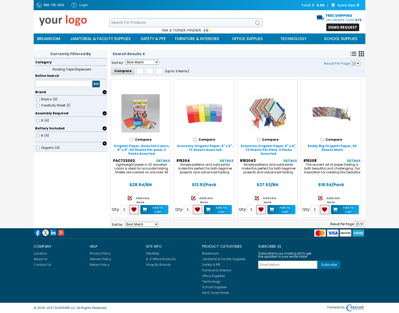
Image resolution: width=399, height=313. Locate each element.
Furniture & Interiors (197, 38)
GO (96, 84)
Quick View (345, 5)
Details (163, 161)
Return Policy (99, 264)
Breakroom (48, 38)
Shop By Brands (158, 264)
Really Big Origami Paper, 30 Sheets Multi (332, 148)
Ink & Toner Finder (215, 293)
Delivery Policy (100, 259)
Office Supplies (247, 38)
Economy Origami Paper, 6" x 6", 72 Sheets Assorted (205, 148)
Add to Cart (157, 209)
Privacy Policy (100, 253)
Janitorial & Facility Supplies (100, 38)
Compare (123, 70)
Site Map (152, 253)
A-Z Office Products (161, 259)
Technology (293, 38)
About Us (40, 259)
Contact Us (42, 264)
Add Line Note (142, 200)
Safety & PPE (153, 38)
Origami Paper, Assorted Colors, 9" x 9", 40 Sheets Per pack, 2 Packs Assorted (141, 150)
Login (79, 5)
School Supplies (340, 38)
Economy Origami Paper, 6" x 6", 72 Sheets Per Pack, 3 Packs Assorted (268, 150)
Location (40, 253)
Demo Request (342, 27)
